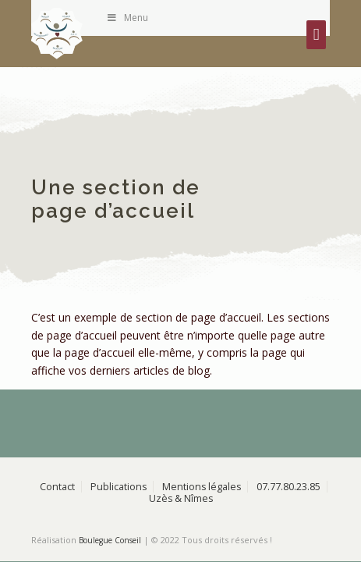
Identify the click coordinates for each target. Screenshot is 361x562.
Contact (57, 487)
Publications (118, 487)
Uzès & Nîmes (181, 498)
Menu (127, 17)
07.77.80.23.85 (288, 487)
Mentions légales (201, 487)
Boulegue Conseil (110, 540)
